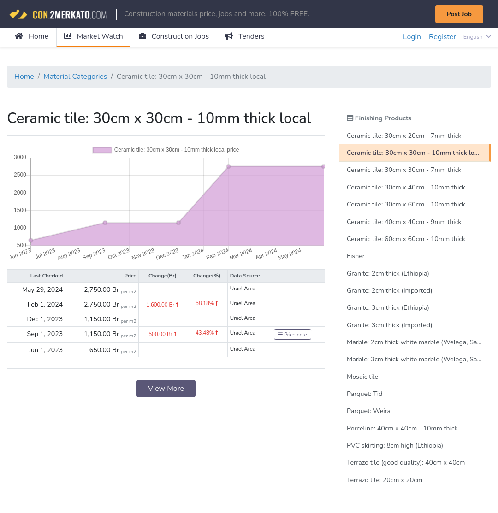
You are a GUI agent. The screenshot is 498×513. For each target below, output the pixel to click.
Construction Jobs (175, 37)
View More (166, 389)
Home (31, 37)
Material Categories (76, 77)
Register (442, 37)
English (477, 37)
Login (411, 37)
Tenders (246, 37)
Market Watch (94, 37)
